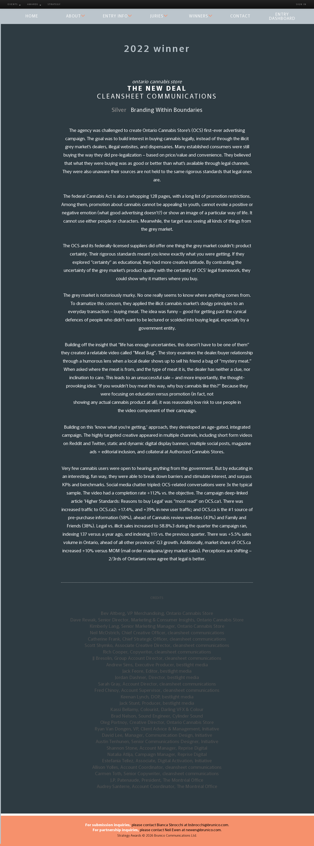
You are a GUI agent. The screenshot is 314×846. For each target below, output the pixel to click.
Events (14, 4)
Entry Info (117, 16)
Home (32, 16)
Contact (240, 16)
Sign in (301, 4)
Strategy (54, 4)
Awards (34, 4)
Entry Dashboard (282, 15)
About (75, 16)
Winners (201, 16)
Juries (159, 16)
